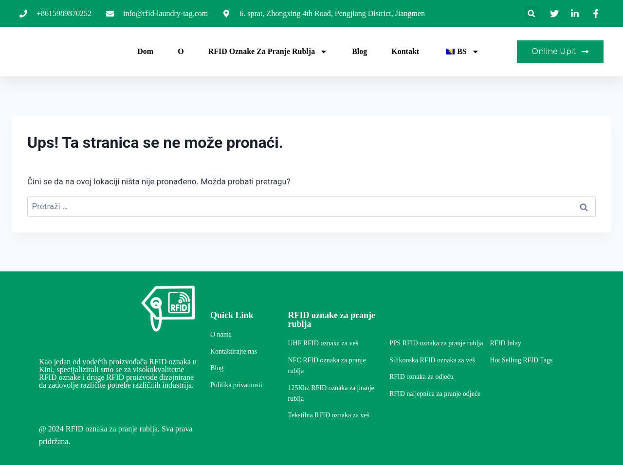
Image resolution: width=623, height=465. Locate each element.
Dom (145, 51)
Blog (359, 51)
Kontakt (405, 51)
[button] (531, 13)
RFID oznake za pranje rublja (268, 51)
